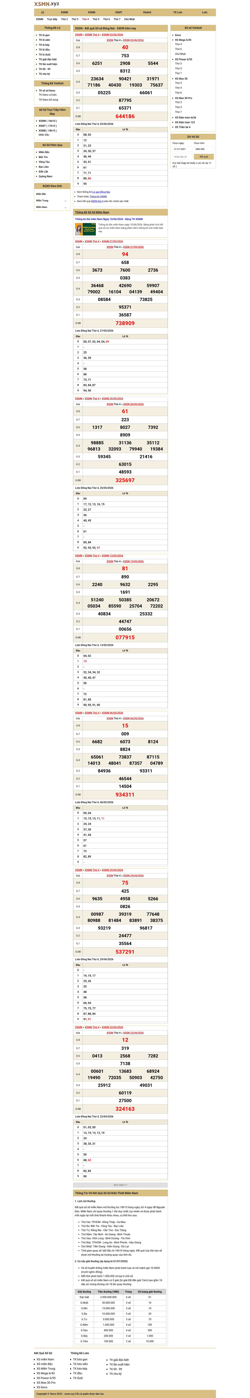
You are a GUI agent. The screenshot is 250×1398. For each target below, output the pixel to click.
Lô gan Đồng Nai (101, 192)
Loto (204, 12)
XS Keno (42, 1387)
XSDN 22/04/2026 (133, 1032)
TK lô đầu (44, 49)
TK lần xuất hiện (48, 64)
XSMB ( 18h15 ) (48, 130)
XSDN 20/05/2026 (133, 404)
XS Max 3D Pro (183, 98)
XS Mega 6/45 (183, 39)
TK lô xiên (44, 39)
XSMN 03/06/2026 (112, 34)
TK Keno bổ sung (48, 99)
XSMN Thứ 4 (92, 34)
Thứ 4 (85, 19)
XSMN (91, 12)
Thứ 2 (64, 19)
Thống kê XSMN (98, 196)
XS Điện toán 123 (185, 122)
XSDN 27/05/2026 (133, 247)
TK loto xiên (80, 1364)
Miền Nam (41, 207)
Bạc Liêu (44, 166)
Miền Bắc (44, 134)
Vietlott (147, 12)
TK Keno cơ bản (48, 94)
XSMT (118, 12)
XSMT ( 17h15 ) (48, 125)
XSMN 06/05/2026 (112, 712)
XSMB (64, 12)
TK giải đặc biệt (48, 59)
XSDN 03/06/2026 (133, 40)
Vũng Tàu (44, 161)
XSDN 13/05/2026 (133, 561)
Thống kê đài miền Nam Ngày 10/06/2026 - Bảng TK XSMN (109, 219)
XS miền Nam (45, 1359)
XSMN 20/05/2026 (112, 398)
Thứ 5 (96, 19)
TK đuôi (78, 1378)
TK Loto (177, 12)
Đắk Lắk (43, 171)
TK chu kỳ (44, 73)
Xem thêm (120, 1185)
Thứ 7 (117, 19)
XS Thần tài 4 (182, 127)
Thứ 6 (106, 19)
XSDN (110, 40)
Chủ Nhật (129, 19)
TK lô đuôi (44, 54)
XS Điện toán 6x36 (185, 117)
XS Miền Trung (46, 1368)
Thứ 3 (75, 19)
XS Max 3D (181, 78)
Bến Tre (43, 157)
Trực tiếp (52, 19)
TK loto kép (80, 1368)
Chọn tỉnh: (199, 143)
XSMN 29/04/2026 (112, 870)
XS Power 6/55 (183, 59)
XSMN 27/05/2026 (112, 241)
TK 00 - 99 (44, 69)
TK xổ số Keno (47, 90)
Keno (178, 35)
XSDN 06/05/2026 (133, 718)
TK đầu (77, 1373)
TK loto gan (80, 1359)
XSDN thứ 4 (97, 201)
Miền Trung (42, 200)
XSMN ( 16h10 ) (48, 120)
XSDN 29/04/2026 (133, 875)
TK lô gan (44, 35)
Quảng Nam (45, 176)
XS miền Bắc (45, 1364)
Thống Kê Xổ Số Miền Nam (92, 212)
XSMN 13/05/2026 (112, 555)
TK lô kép (44, 44)
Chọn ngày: (178, 143)
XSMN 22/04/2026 (112, 1027)
